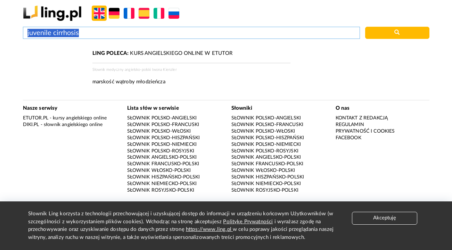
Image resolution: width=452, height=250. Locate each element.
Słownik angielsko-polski (162, 157)
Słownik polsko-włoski (159, 131)
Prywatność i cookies (365, 131)
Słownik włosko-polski (159, 170)
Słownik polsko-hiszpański (163, 137)
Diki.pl (31, 124)
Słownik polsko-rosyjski (160, 151)
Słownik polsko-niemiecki (162, 144)
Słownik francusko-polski (163, 163)
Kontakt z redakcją (362, 118)
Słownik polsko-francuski (163, 124)
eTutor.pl (35, 118)
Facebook (348, 137)
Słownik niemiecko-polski (162, 183)
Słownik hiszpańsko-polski (163, 177)
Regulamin (350, 124)
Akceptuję (384, 217)
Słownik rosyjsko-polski (160, 190)
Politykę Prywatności (248, 221)
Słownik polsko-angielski (162, 118)
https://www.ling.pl (209, 229)
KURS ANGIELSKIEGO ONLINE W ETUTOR (162, 53)
